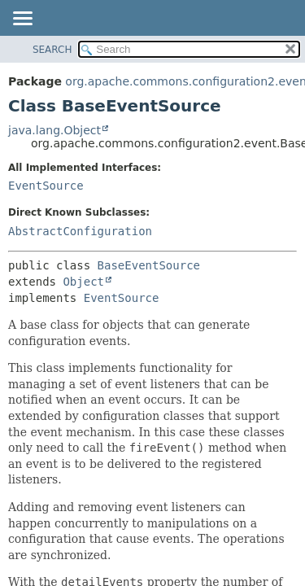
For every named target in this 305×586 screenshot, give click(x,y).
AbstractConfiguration (80, 231)
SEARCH (52, 49)
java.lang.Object (54, 130)
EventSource (46, 185)
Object (83, 281)
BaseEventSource (149, 265)
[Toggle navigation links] (22, 19)
